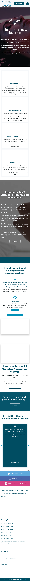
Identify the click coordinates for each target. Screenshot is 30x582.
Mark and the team (7, 289)
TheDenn (23, 579)
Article (15, 465)
